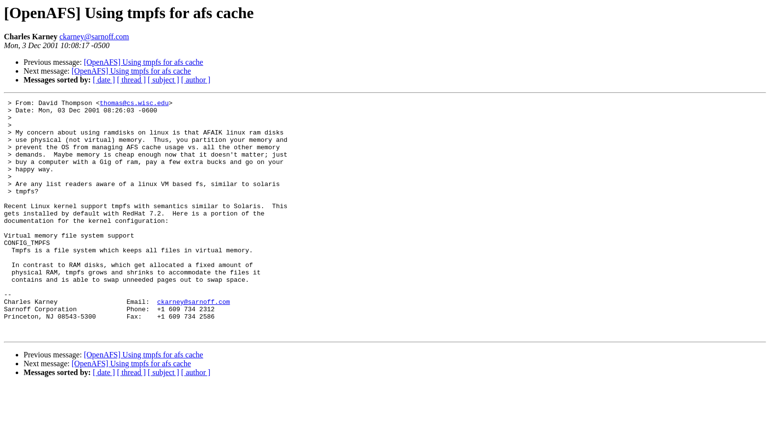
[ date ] (104, 80)
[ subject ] (163, 80)
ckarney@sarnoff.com (94, 36)
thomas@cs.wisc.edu (134, 104)
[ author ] (196, 80)
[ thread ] (131, 80)
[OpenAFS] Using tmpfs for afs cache (143, 62)
